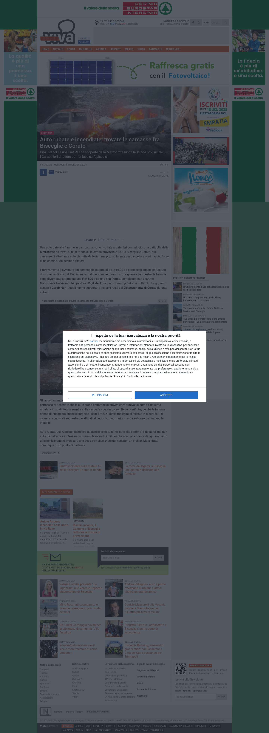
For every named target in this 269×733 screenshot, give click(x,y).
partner (94, 341)
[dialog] (134, 366)
